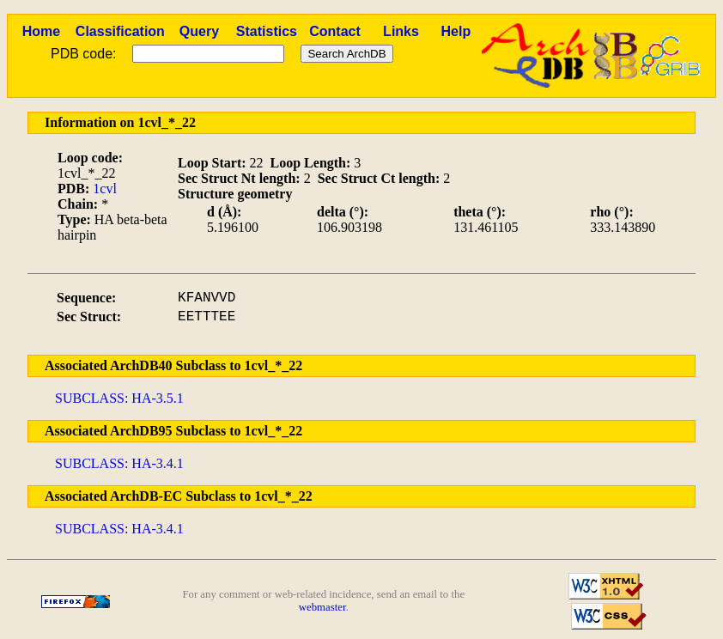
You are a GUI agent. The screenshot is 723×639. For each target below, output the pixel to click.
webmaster (322, 607)
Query (199, 31)
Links (401, 31)
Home (41, 31)
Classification (120, 31)
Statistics (266, 31)
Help (456, 31)
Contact (335, 31)
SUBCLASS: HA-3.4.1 (119, 463)
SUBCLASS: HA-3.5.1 (119, 398)
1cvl (105, 188)
